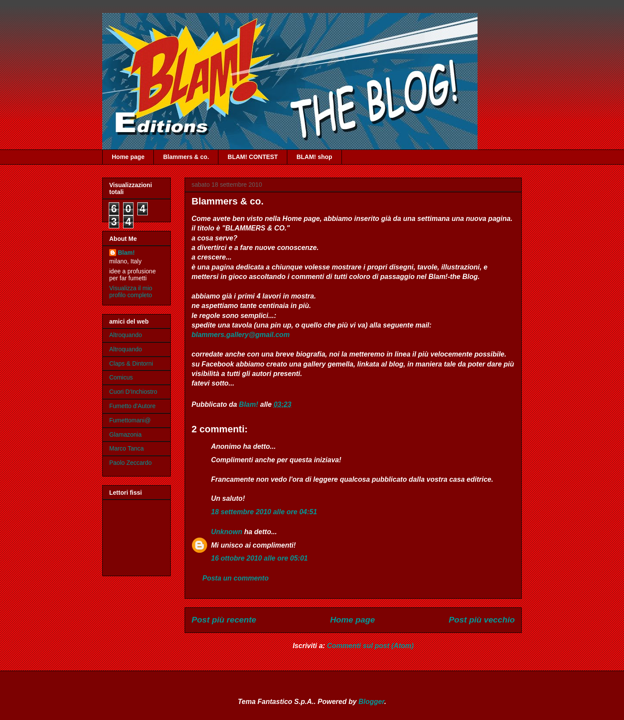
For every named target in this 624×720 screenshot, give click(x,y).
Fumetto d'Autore (132, 405)
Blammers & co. (186, 156)
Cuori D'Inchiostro (133, 391)
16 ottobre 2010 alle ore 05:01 (259, 558)
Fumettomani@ (130, 420)
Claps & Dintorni (131, 363)
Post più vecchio (482, 619)
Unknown (226, 531)
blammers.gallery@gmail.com (240, 334)
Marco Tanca (126, 448)
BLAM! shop (314, 156)
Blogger (371, 701)
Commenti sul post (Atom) (370, 645)
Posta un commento (235, 578)
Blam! (126, 252)
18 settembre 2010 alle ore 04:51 (264, 512)
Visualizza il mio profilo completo (130, 291)
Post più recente (224, 619)
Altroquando (125, 334)
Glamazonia (125, 434)
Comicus (121, 377)
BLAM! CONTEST (253, 156)
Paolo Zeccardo (130, 462)
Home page (128, 156)
